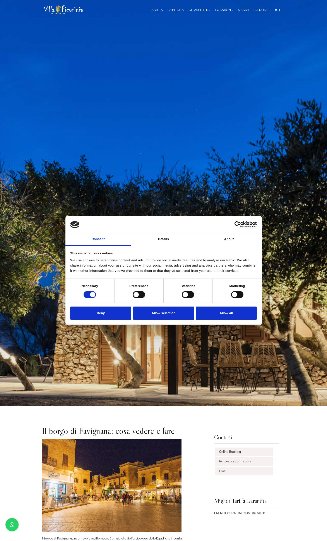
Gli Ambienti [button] (199, 10)
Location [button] (224, 10)
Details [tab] (163, 239)
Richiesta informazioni (235, 461)
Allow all (226, 313)
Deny (101, 313)
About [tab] (229, 239)
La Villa (156, 10)
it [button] (279, 10)
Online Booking (230, 452)
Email (223, 471)
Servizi (243, 10)
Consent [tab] (98, 239)
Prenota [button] (261, 10)
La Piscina (176, 10)
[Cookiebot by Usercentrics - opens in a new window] (238, 224)
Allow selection (163, 313)
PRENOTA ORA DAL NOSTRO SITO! (239, 513)
